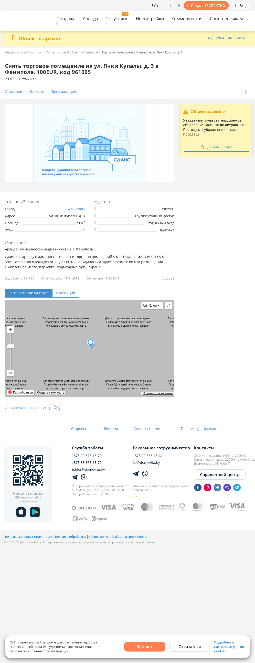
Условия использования (158, 393)
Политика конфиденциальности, (29, 537)
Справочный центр (220, 474)
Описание (13, 92)
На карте (36, 92)
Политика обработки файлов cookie (81, 537)
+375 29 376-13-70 (87, 456)
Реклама (111, 428)
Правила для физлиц (198, 428)
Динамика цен (64, 92)
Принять (144, 646)
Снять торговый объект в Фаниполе (72, 52)
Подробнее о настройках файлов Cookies (229, 646)
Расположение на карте (29, 292)
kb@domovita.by (146, 463)
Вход (241, 5)
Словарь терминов (149, 428)
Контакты (204, 448)
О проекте (79, 428)
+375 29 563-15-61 (148, 456)
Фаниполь (76, 209)
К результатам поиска (226, 38)
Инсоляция (65, 292)
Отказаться (190, 646)
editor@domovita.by (88, 469)
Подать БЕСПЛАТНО (208, 5)
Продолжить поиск (216, 146)
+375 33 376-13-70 (87, 463)
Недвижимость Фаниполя (23, 52)
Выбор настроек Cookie (129, 536)
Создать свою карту (50, 392)
